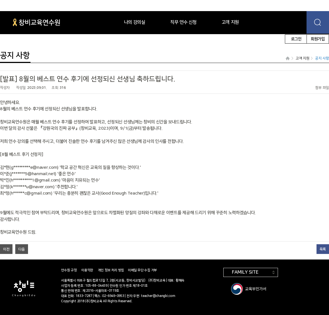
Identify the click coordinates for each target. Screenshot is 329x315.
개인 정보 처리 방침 (111, 270)
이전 (6, 249)
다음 (21, 249)
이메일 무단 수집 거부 (142, 270)
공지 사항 (322, 58)
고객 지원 (303, 58)
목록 (323, 249)
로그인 (296, 39)
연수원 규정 (69, 270)
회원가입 (318, 39)
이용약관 (87, 270)
